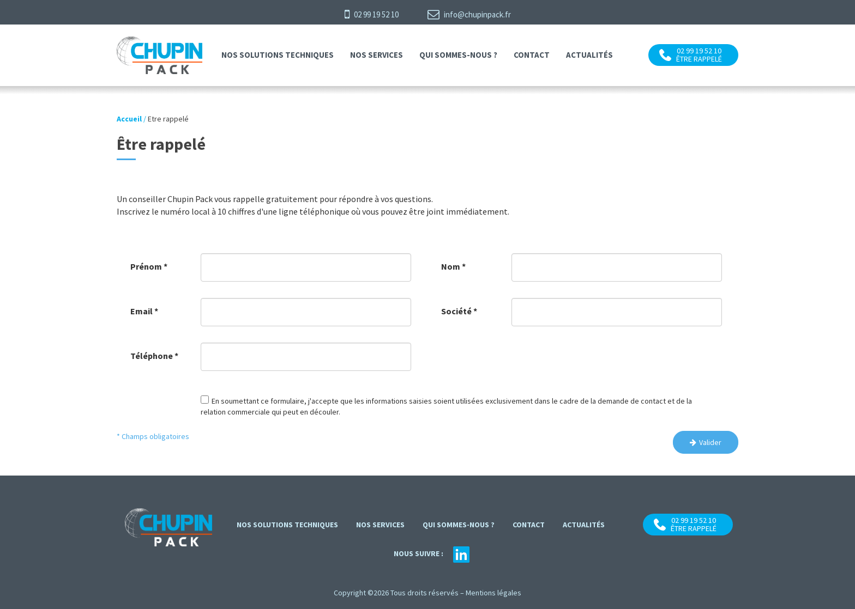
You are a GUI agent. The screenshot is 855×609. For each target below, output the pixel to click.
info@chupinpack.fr (469, 14)
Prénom (148, 266)
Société (459, 311)
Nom (453, 266)
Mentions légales (493, 593)
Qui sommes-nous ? (458, 55)
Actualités (589, 55)
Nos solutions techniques (277, 55)
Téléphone (154, 355)
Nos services (376, 55)
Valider (710, 442)
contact (532, 55)
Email (144, 311)
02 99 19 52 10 (372, 14)
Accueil (129, 119)
